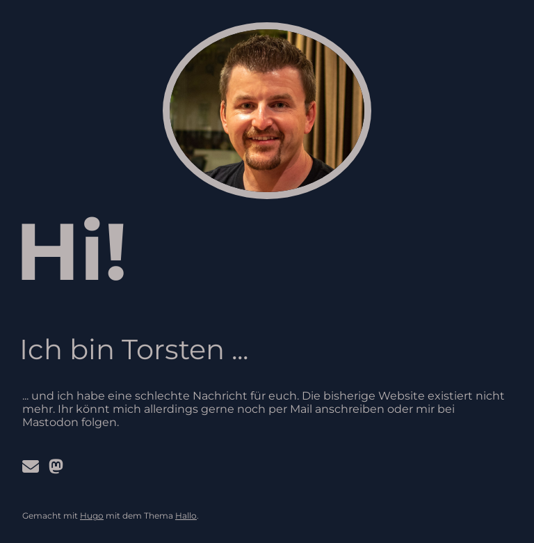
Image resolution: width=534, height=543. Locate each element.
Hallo (186, 515)
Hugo (92, 515)
